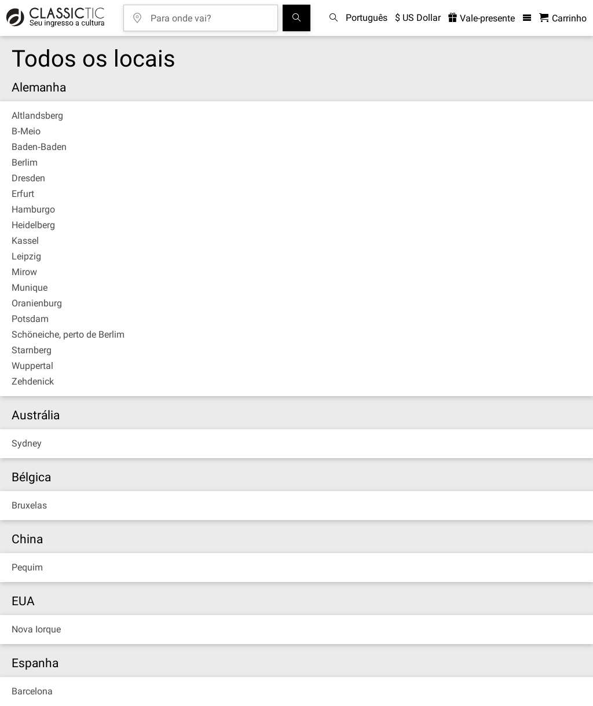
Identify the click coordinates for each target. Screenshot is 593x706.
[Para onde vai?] (209, 14)
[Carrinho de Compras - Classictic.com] (563, 18)
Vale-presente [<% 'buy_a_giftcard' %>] (481, 18)
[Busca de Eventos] (296, 18)
